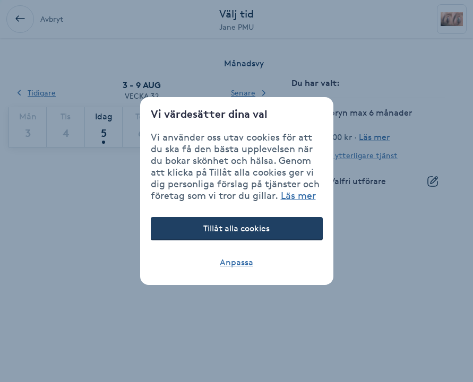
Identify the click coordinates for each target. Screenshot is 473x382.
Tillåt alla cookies (236, 228)
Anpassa (236, 262)
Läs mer (298, 195)
